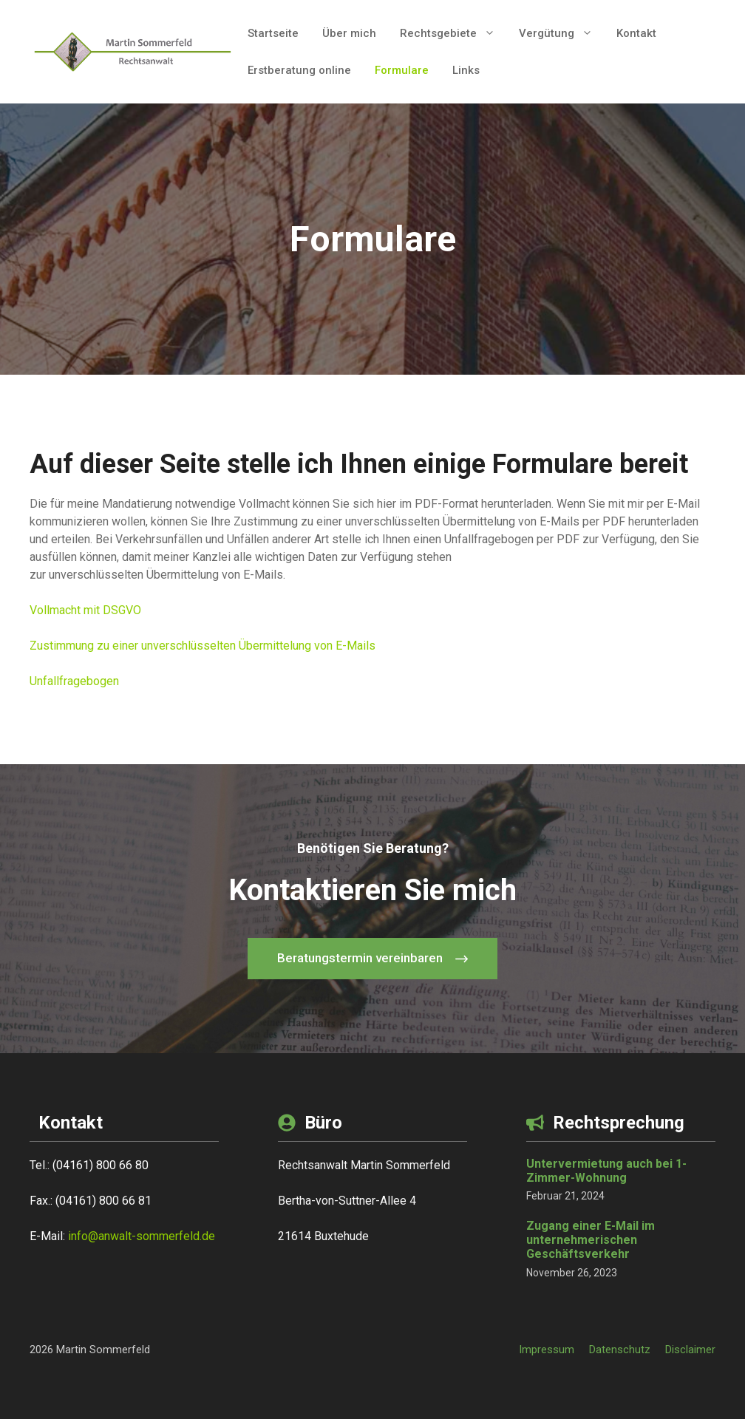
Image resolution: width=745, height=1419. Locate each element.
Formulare (402, 70)
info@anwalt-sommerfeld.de (141, 1236)
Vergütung (562, 33)
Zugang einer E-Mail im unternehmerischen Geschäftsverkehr (590, 1240)
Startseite (273, 33)
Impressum (546, 1349)
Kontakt (636, 33)
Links (466, 70)
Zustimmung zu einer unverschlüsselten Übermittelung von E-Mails (202, 646)
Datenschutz (619, 1349)
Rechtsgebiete (453, 33)
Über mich (349, 33)
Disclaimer (690, 1349)
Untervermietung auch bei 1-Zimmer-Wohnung (606, 1171)
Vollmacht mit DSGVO (85, 610)
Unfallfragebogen (74, 681)
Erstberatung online (299, 70)
